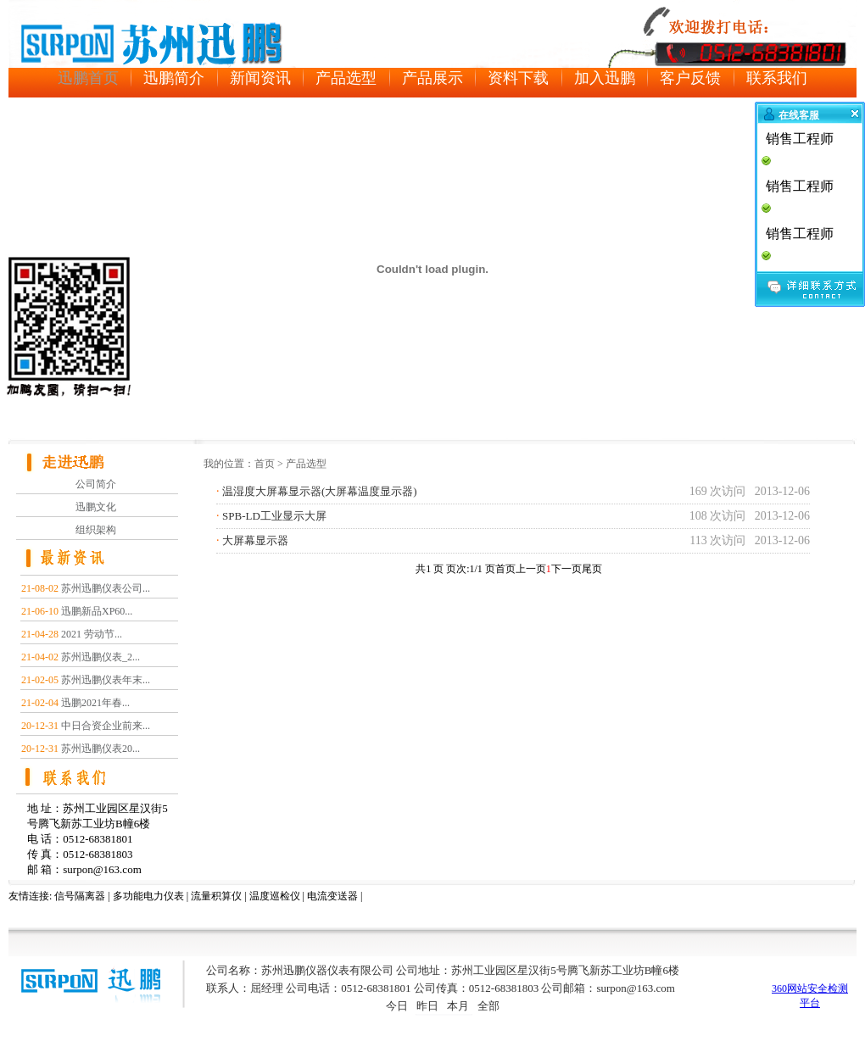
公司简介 (95, 484)
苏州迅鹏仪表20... (100, 748)
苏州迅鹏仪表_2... (100, 657)
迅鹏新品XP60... (96, 611)
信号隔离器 (79, 896)
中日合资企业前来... (105, 726)
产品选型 (306, 464)
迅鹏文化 (95, 507)
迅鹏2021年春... (95, 703)
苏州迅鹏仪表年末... (105, 680)
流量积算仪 (216, 896)
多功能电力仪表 (148, 896)
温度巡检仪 (274, 896)
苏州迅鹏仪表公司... (105, 588)
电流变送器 (332, 896)
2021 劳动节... (91, 634)
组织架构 (95, 530)
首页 (264, 464)
